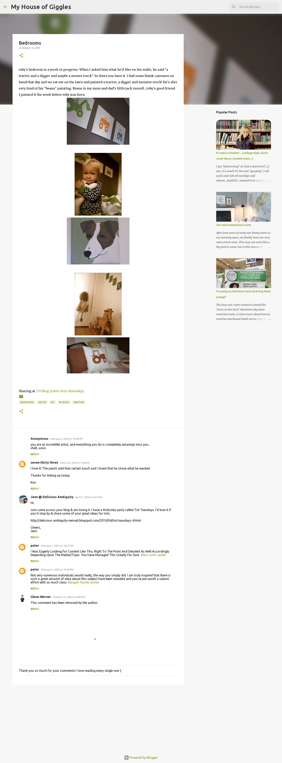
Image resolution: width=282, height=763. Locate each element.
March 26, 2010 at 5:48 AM (74, 462)
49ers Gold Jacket (153, 555)
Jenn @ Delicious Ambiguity (52, 497)
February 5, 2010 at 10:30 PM (66, 438)
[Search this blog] (258, 7)
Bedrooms (27, 402)
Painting (79, 402)
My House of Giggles (41, 6)
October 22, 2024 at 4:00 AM (69, 597)
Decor (42, 402)
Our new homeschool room (233, 225)
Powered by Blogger (141, 757)
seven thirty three (44, 462)
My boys (64, 402)
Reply (35, 454)
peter (35, 545)
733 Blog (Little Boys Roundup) (60, 391)
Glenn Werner (41, 597)
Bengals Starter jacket (83, 582)
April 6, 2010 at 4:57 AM (88, 497)
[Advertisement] (98, 718)
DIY (52, 402)
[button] (21, 56)
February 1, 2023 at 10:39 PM (57, 569)
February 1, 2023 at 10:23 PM (57, 545)
